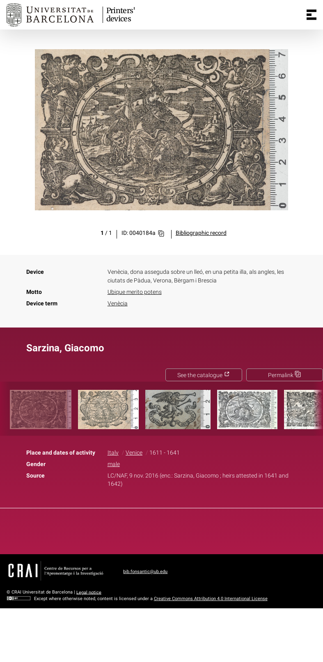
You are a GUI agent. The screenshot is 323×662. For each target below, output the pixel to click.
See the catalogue (203, 375)
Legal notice (88, 592)
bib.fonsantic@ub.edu (145, 571)
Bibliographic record (201, 233)
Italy (113, 452)
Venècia (118, 303)
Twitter (157, 530)
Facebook (138, 530)
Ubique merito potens (135, 292)
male (114, 464)
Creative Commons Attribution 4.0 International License (211, 598)
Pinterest (176, 530)
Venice (134, 452)
